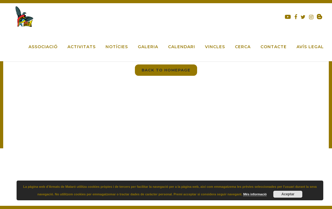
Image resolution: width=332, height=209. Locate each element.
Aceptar (287, 194)
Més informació (255, 194)
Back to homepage (166, 70)
